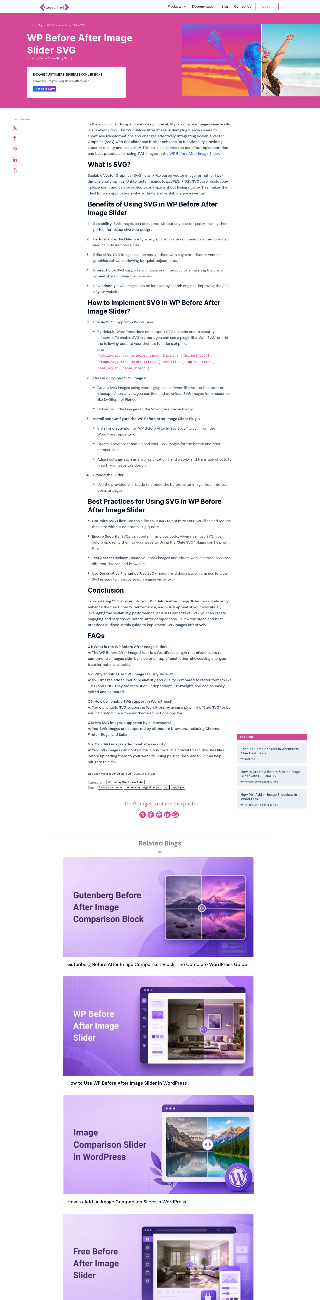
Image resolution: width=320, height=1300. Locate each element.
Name (72, 1138)
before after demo (110, 787)
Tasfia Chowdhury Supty (55, 58)
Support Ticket (172, 1240)
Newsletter (58, 1270)
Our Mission (125, 1240)
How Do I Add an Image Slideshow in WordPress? (269, 797)
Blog (225, 6)
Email (167, 1138)
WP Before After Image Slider (194, 153)
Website (73, 1156)
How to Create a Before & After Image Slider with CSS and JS (270, 774)
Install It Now (45, 89)
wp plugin (178, 787)
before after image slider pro (143, 787)
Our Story (124, 1232)
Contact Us (242, 6)
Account (267, 6)
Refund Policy (127, 1266)
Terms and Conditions (132, 1257)
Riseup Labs (78, 1290)
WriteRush (214, 1232)
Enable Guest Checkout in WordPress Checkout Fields (270, 751)
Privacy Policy (127, 1249)
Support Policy (172, 1249)
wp (166, 787)
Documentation (204, 6)
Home (30, 25)
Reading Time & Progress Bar (226, 1249)
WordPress (247, 759)
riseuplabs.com (115, 1290)
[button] (174, 6)
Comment (76, 1085)
